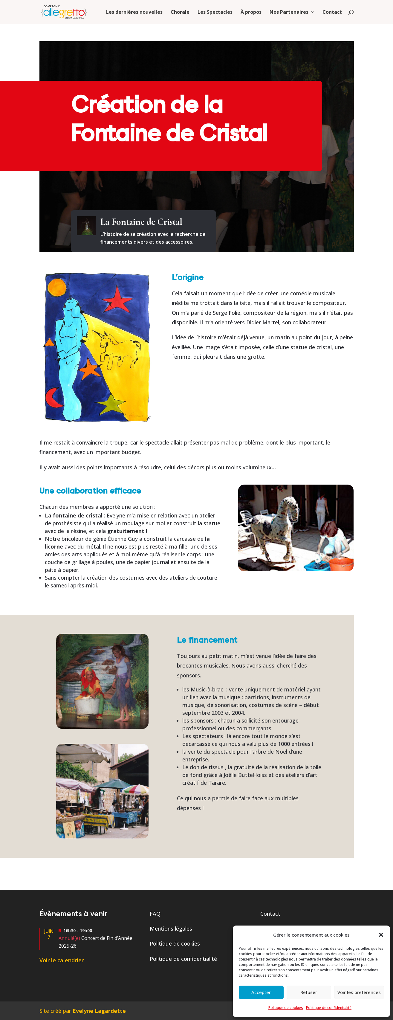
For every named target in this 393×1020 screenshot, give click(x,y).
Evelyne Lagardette (99, 1010)
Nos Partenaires (289, 12)
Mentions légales (171, 928)
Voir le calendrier (61, 960)
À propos (251, 12)
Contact (332, 12)
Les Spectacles (215, 12)
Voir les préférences (359, 992)
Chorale (180, 12)
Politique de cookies (285, 1007)
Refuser (308, 992)
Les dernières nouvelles (134, 12)
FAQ (155, 913)
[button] (381, 935)
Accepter (261, 992)
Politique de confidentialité (328, 1007)
